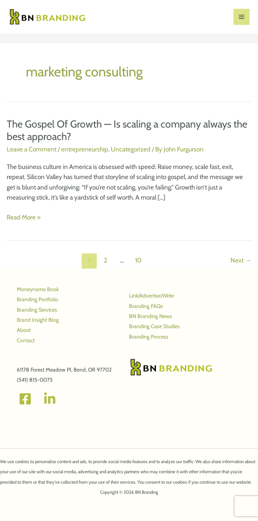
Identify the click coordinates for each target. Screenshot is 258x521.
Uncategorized (130, 149)
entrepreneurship (84, 149)
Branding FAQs (146, 306)
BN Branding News (150, 316)
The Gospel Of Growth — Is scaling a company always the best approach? (127, 130)
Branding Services (37, 310)
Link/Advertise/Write (151, 295)
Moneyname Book (38, 289)
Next (240, 260)
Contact (26, 340)
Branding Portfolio (37, 299)
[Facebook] (25, 399)
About (24, 330)
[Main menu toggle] (241, 17)
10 (138, 260)
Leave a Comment (31, 149)
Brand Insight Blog (38, 320)
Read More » (24, 217)
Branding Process (148, 337)
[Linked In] (49, 399)
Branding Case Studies (154, 326)
